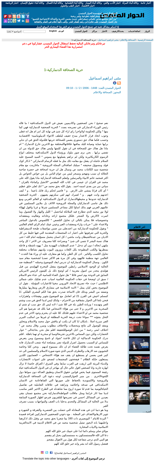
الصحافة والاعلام (128, 40)
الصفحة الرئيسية (145, 40)
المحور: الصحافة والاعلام (107, 92)
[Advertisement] (139, 86)
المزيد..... (147, 411)
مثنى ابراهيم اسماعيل (107, 40)
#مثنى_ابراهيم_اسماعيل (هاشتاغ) (70, 453)
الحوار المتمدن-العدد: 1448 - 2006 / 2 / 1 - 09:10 (93, 88)
